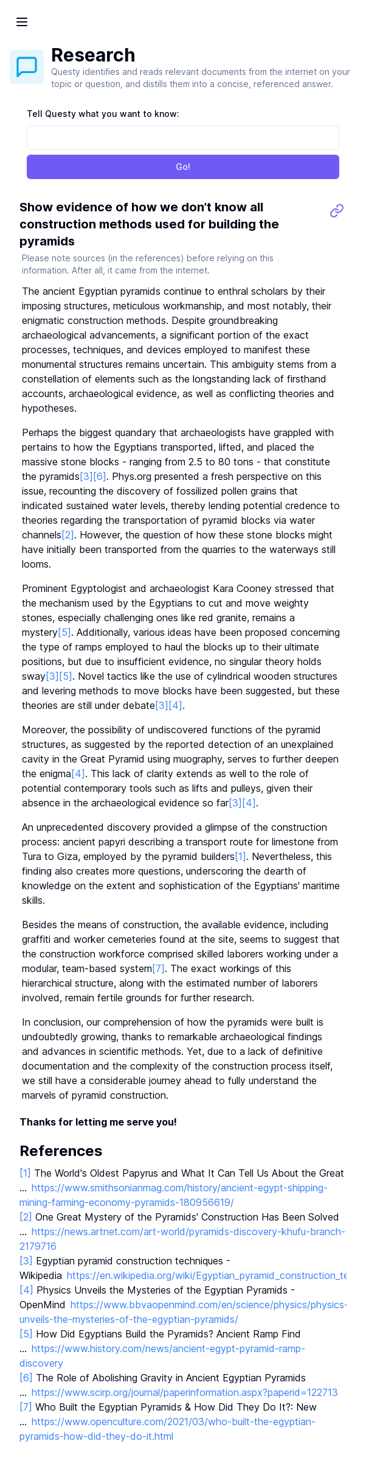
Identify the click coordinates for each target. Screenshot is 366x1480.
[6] (99, 476)
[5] (64, 632)
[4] (175, 705)
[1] (240, 856)
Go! (183, 166)
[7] (158, 968)
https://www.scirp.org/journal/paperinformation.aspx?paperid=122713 (185, 1392)
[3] (86, 476)
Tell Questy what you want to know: (103, 114)
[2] (67, 535)
